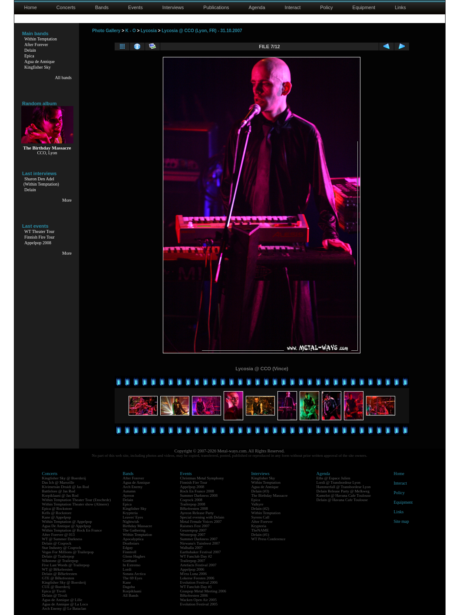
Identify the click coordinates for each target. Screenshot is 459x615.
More (67, 200)
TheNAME (260, 530)
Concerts (66, 7)
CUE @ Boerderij (56, 587)
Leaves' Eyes (133, 517)
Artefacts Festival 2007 (198, 565)
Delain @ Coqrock (57, 543)
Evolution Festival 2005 (199, 604)
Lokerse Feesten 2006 (197, 578)
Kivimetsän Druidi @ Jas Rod (65, 487)
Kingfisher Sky (37, 67)
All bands (63, 77)
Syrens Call (260, 517)
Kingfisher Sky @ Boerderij (64, 478)
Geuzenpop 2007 (193, 530)
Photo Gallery (106, 30)
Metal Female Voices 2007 (201, 521)
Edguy (128, 547)
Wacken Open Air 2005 (198, 600)
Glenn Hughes (134, 556)
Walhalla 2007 (191, 547)
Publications (216, 7)
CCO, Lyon (47, 152)
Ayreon (128, 495)
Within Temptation (40, 39)
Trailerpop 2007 (192, 560)
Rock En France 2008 (197, 491)
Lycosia (149, 30)
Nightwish (131, 521)
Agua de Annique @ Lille (62, 600)
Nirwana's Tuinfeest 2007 (200, 543)
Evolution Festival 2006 (199, 582)
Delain (30, 50)
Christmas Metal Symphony (202, 478)
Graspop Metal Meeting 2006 (203, 591)
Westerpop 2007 (193, 534)
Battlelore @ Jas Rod (59, 491)
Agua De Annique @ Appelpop (66, 526)
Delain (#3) (260, 491)
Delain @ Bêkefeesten (59, 574)
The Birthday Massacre (269, 495)
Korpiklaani (132, 591)
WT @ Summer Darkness (62, 539)
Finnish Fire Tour (39, 237)
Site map (401, 521)
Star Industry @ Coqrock (62, 547)
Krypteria (130, 513)
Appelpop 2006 (192, 569)
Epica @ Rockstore (57, 508)
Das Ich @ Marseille (58, 482)
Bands (102, 7)
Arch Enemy (133, 487)
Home (30, 7)
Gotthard (130, 560)
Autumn (129, 491)
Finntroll (130, 552)
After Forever (36, 44)
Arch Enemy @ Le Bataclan (64, 608)
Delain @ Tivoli (54, 595)
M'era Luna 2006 (193, 574)
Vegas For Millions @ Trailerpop (68, 552)
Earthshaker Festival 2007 (200, 552)
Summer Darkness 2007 (199, 539)
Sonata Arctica (134, 574)
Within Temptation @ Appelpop (67, 521)
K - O (130, 30)
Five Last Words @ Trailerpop (65, 565)
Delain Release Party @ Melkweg (343, 491)
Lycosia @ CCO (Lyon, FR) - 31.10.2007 (202, 30)
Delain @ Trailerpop (58, 556)
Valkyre (257, 504)
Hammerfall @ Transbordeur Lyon (344, 487)
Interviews (173, 7)
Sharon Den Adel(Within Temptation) (41, 181)
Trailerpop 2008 (192, 504)
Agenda (257, 7)
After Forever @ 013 (58, 534)
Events (135, 7)
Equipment (364, 7)
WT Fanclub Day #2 (196, 556)
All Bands (131, 595)
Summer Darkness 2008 (199, 495)
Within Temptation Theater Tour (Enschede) (76, 500)
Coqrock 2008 (191, 500)
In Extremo (132, 565)
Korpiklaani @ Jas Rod (60, 495)
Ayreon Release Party (197, 513)
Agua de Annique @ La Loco (65, 604)
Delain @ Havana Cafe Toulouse (342, 500)
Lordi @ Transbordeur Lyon (339, 482)
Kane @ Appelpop (56, 517)
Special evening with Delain (202, 517)
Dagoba (129, 587)
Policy (326, 7)
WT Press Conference (268, 539)
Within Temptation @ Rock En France (72, 530)
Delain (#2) (260, 508)
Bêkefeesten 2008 (194, 508)
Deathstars (131, 543)
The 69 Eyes (132, 578)
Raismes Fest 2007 (195, 526)
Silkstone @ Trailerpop (60, 560)
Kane (127, 582)
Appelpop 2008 (37, 242)
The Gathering (134, 530)
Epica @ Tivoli (54, 591)
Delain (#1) (260, 534)
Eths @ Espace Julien (333, 478)
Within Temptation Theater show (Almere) (75, 504)
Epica (29, 55)
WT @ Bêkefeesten (57, 569)
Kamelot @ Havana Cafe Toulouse (344, 495)
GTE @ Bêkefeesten (58, 578)
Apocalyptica (133, 539)
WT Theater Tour (39, 231)
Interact (293, 7)
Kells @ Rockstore (57, 513)
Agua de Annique (39, 61)
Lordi (127, 569)
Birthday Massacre (137, 526)
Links (400, 7)
